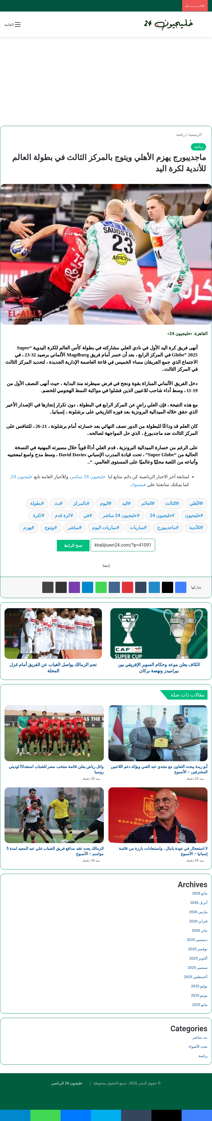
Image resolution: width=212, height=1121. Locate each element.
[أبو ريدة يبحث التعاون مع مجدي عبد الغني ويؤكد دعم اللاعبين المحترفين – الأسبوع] (158, 733)
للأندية (194, 527)
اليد (125, 503)
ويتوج (49, 527)
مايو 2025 (199, 1005)
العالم (146, 503)
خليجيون (192, 515)
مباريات (137, 527)
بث (57, 503)
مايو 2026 (199, 893)
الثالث (170, 503)
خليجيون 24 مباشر (88, 476)
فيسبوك (138, 484)
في (86, 515)
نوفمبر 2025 (197, 949)
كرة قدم (62, 515)
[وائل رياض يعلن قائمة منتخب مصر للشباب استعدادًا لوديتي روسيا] (54, 733)
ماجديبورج (166, 527)
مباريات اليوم (104, 527)
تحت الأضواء (198, 1046)
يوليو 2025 (199, 986)
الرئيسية (197, 134)
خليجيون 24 (22, 476)
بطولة (35, 503)
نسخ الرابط (73, 545)
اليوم (104, 503)
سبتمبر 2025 (197, 967)
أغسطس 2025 (195, 977)
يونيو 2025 (199, 995)
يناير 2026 (199, 930)
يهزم (27, 527)
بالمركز (80, 503)
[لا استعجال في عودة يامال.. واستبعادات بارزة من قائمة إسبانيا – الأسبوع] (158, 815)
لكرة (37, 515)
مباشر (73, 527)
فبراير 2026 (198, 921)
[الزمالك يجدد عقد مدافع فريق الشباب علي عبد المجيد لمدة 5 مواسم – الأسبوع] (54, 815)
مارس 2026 (198, 912)
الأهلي (194, 503)
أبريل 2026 (198, 902)
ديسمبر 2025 (197, 940)
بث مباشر (200, 1037)
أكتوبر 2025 (198, 958)
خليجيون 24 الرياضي (66, 1083)
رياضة (180, 134)
